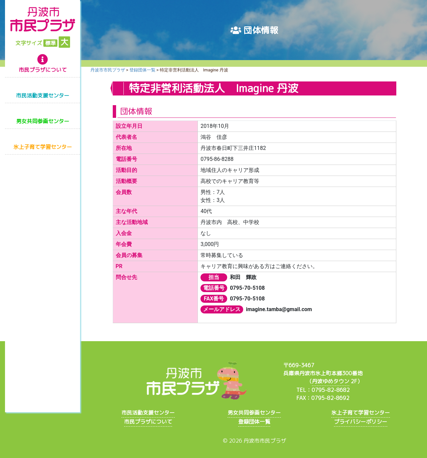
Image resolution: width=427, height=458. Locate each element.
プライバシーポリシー (360, 421)
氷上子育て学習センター (42, 147)
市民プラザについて (43, 69)
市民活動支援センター (42, 95)
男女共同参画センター (42, 121)
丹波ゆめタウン (330, 381)
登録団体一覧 (254, 421)
